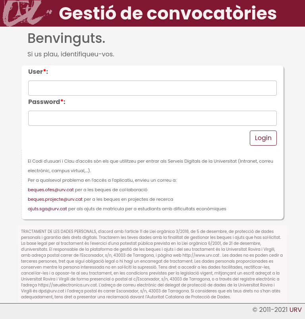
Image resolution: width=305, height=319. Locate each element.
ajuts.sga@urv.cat (47, 209)
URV (296, 309)
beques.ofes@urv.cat (51, 189)
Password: (47, 101)
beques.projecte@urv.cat (55, 199)
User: (38, 71)
